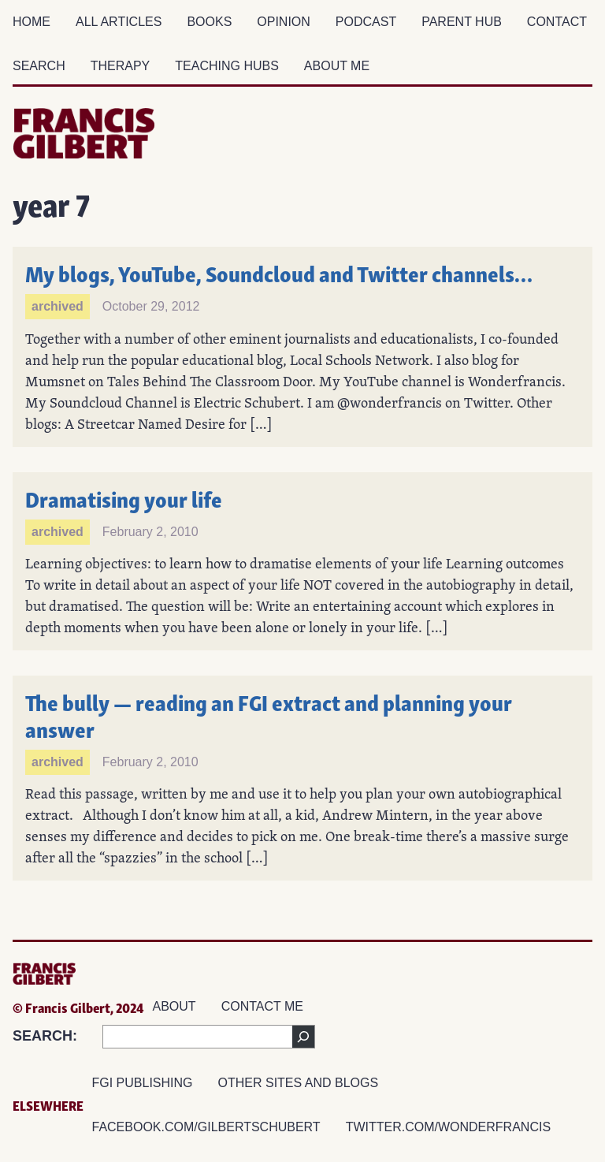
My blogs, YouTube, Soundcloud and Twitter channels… (279, 272)
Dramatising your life (123, 498)
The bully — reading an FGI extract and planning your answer (270, 714)
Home (31, 21)
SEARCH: (45, 1036)
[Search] (303, 1037)
